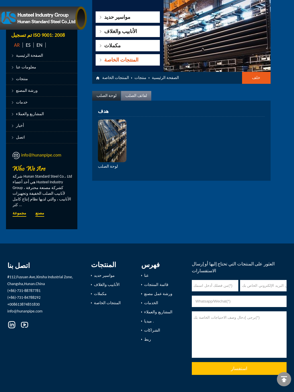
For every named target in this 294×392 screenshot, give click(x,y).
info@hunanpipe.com (41, 155)
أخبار (20, 125)
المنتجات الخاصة (121, 60)
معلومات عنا (26, 67)
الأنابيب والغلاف (120, 31)
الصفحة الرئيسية (29, 55)
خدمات (22, 102)
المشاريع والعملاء (30, 113)
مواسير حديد (117, 17)
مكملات (112, 45)
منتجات (22, 78)
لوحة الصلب (106, 95)
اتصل (20, 137)
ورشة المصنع (27, 90)
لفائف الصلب (136, 95)
